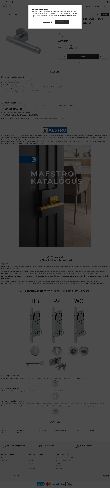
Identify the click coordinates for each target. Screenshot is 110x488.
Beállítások (46, 22)
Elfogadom (61, 22)
